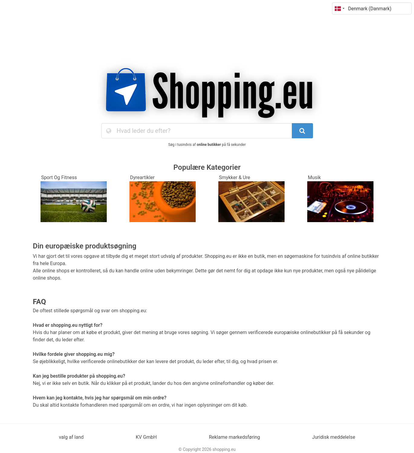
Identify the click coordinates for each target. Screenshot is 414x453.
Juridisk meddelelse (333, 437)
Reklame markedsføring (234, 437)
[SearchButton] (302, 130)
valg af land (71, 437)
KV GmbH (146, 437)
